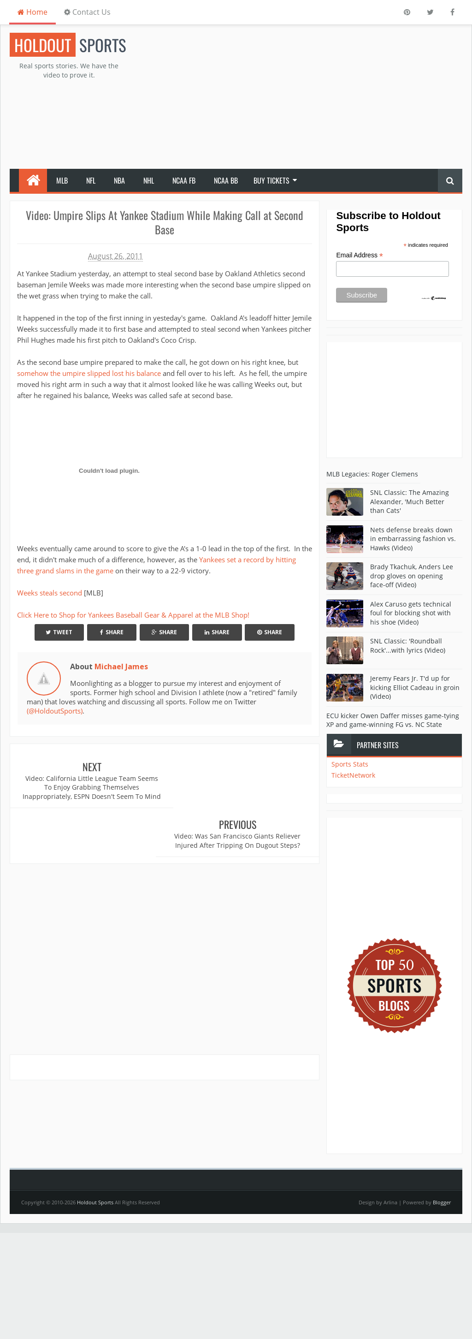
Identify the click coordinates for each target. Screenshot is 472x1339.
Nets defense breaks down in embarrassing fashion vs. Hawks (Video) (413, 538)
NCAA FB (183, 180)
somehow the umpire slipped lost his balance (89, 373)
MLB (62, 180)
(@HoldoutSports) (55, 710)
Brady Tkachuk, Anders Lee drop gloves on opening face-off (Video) (411, 575)
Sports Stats (349, 764)
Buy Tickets (271, 180)
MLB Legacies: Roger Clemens (372, 474)
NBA (119, 180)
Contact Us (87, 12)
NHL (148, 180)
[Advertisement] (314, 97)
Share (112, 632)
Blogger (442, 1202)
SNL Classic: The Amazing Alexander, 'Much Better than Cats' (409, 501)
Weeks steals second (50, 592)
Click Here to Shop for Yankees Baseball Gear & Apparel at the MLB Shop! (133, 614)
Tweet (59, 632)
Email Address (359, 255)
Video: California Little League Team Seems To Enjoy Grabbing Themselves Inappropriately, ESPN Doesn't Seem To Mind (87, 792)
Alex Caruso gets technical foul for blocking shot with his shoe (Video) (410, 613)
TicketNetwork (353, 775)
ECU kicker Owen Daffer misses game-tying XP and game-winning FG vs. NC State (392, 720)
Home (32, 12)
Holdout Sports (95, 1202)
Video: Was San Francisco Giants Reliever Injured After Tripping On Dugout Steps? (242, 783)
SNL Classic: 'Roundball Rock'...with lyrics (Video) (407, 646)
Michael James (121, 666)
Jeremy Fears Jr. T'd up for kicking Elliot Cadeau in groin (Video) (415, 687)
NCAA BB (226, 180)
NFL (90, 180)
